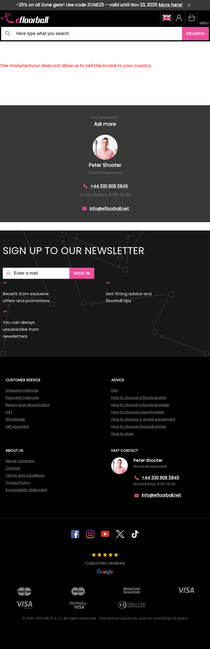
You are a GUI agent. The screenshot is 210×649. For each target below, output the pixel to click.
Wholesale (15, 419)
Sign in (82, 273)
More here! (170, 5)
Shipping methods (22, 390)
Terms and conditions (25, 475)
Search (195, 33)
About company (20, 460)
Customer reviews (105, 564)
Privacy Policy (18, 482)
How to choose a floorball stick (138, 397)
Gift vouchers (17, 426)
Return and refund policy (28, 404)
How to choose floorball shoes (138, 426)
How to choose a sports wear (137, 412)
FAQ (114, 390)
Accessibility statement (26, 489)
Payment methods (22, 397)
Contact (13, 468)
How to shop (122, 433)
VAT (9, 412)
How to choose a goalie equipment (143, 419)
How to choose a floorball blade (140, 404)
